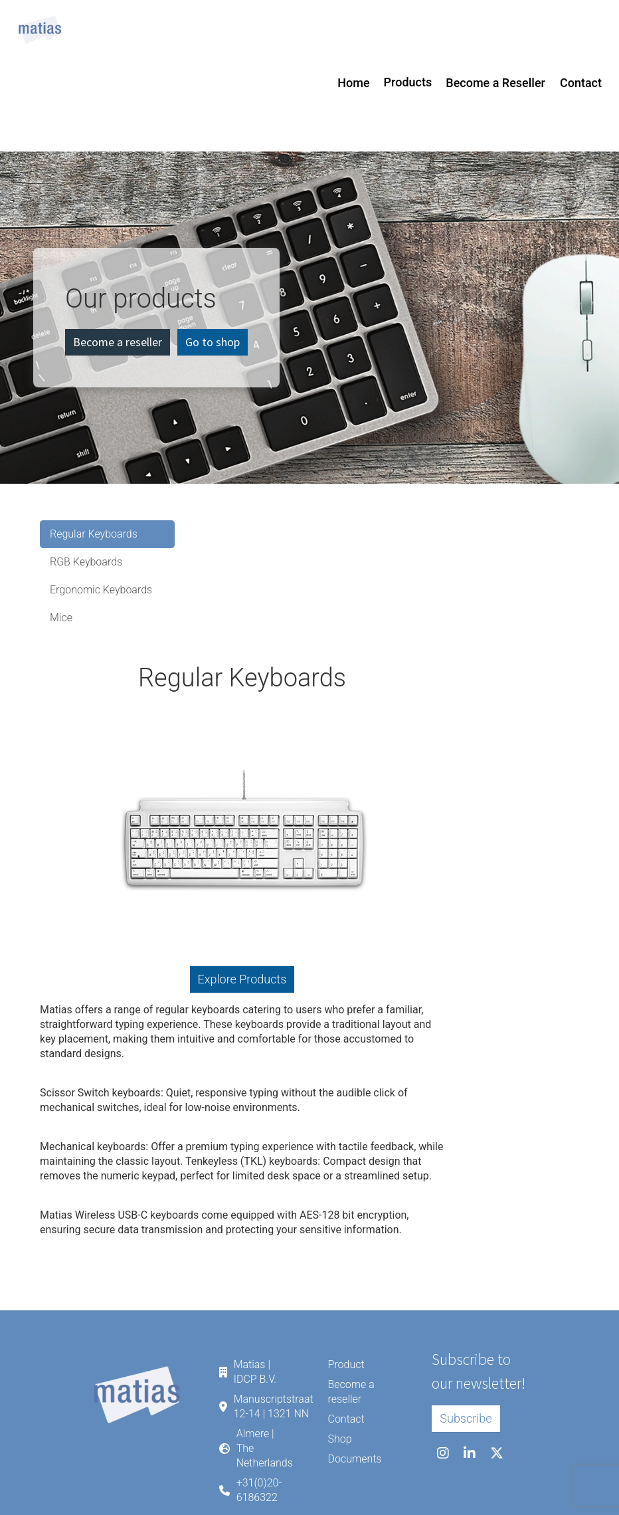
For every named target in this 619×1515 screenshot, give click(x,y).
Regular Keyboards (93, 534)
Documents (354, 1459)
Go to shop (212, 342)
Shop (339, 1439)
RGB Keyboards (86, 562)
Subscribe (465, 1418)
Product (345, 1364)
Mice (61, 617)
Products (408, 82)
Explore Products (242, 979)
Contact (581, 83)
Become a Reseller (495, 83)
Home (353, 83)
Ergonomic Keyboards (101, 589)
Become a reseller (117, 342)
